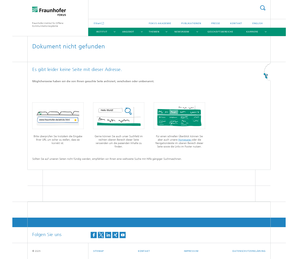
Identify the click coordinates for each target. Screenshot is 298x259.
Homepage (185, 139)
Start (98, 23)
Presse (215, 23)
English (257, 23)
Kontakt (236, 23)
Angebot (128, 31)
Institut (101, 31)
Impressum (191, 251)
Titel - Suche (263, 8)
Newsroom (181, 31)
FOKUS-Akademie (160, 23)
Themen (154, 31)
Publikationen (191, 23)
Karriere (252, 31)
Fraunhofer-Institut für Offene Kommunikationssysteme (47, 24)
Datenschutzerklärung (249, 251)
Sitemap (98, 251)
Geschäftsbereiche (220, 31)
